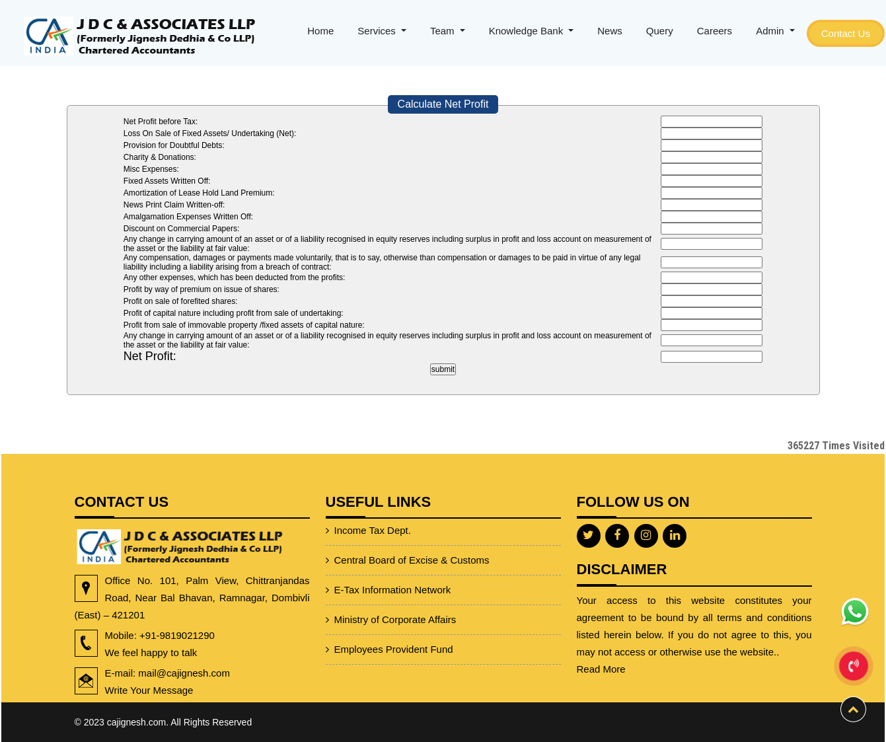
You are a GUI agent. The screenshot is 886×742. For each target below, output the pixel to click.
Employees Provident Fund (393, 627)
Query (659, 30)
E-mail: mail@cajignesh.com (135, 673)
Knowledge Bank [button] (527, 30)
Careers (714, 30)
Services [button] (377, 30)
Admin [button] (771, 30)
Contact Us (845, 33)
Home (320, 30)
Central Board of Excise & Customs (412, 538)
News (609, 30)
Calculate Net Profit (443, 104)
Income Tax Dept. (372, 508)
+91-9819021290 (143, 635)
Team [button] (443, 30)
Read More (601, 646)
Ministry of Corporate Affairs (395, 597)
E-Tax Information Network (392, 568)
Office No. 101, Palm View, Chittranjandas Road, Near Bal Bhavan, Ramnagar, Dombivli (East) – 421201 (159, 597)
